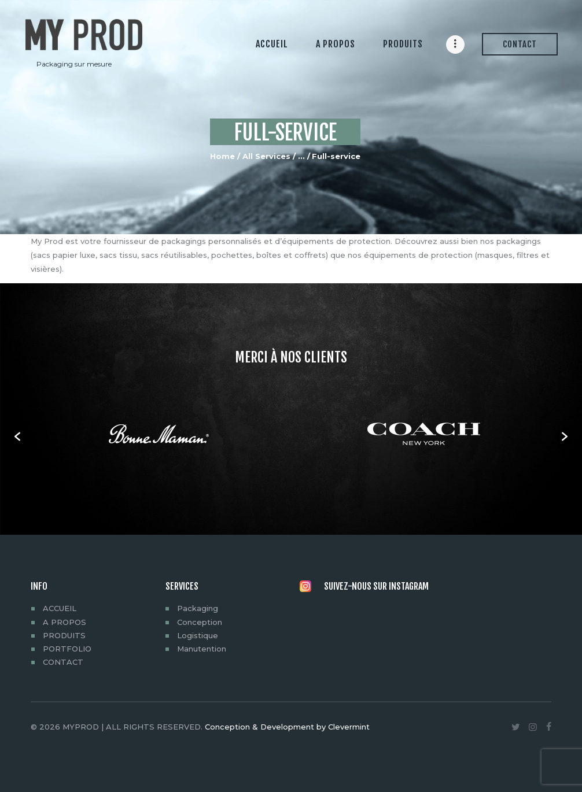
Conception (199, 622)
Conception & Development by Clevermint (287, 726)
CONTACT (63, 662)
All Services (266, 156)
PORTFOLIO (67, 648)
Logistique (197, 635)
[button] (17, 436)
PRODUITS (64, 635)
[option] (158, 436)
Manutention (201, 648)
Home (222, 156)
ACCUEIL (59, 608)
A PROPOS (64, 622)
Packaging (197, 608)
